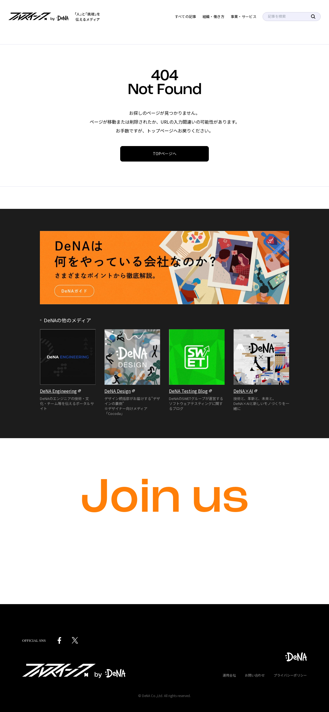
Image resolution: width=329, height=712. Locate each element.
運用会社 (229, 675)
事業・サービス (243, 16)
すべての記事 (185, 16)
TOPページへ (164, 153)
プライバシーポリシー (290, 675)
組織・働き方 (213, 16)
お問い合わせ (255, 675)
